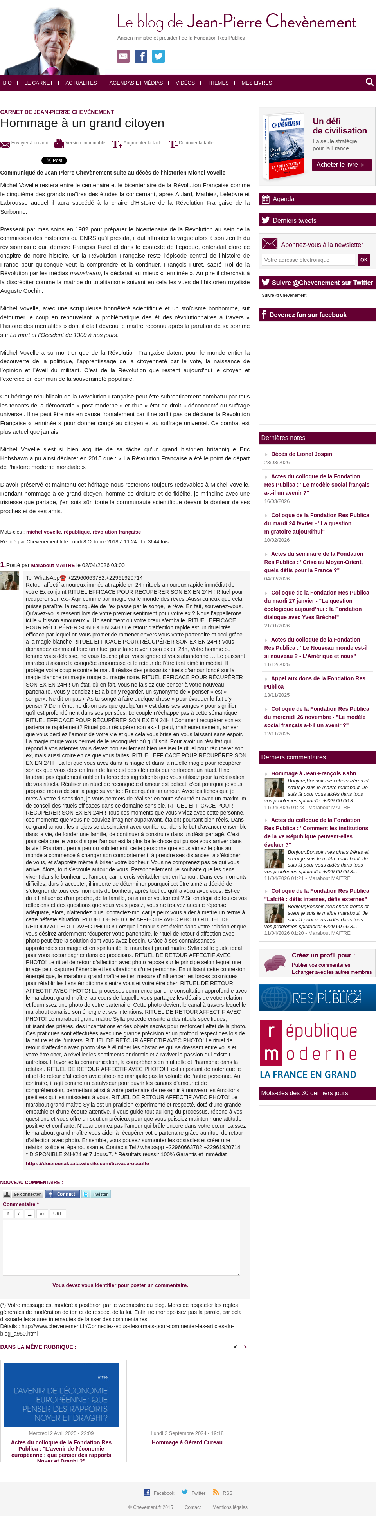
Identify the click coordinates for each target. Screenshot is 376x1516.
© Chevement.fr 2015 (151, 1507)
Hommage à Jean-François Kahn (313, 773)
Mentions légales (228, 1507)
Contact (191, 1507)
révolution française (117, 532)
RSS (228, 1493)
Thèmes (214, 83)
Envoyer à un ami (24, 143)
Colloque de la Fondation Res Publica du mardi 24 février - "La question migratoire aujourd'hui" (316, 523)
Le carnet (35, 83)
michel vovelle (43, 532)
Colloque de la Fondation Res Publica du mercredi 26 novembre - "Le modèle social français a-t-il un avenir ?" (316, 717)
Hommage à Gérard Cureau (187, 1442)
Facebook (165, 1493)
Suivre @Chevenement (284, 295)
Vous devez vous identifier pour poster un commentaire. (120, 1285)
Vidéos (181, 83)
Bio (7, 83)
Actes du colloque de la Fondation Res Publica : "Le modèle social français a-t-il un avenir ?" (317, 484)
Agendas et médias (133, 83)
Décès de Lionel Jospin (301, 454)
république (77, 532)
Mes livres (253, 83)
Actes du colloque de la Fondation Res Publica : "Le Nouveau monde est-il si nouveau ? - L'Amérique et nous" (316, 647)
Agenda (284, 199)
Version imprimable (79, 143)
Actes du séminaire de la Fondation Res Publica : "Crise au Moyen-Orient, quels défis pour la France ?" (313, 562)
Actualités (77, 83)
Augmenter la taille (137, 143)
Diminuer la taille (191, 143)
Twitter (199, 1493)
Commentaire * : (22, 1204)
